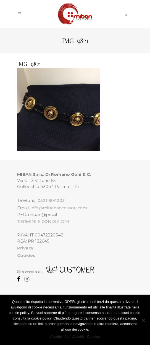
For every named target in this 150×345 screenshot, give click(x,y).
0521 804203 (51, 200)
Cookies (93, 336)
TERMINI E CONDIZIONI (43, 221)
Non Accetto (74, 336)
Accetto (56, 336)
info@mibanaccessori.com (59, 207)
